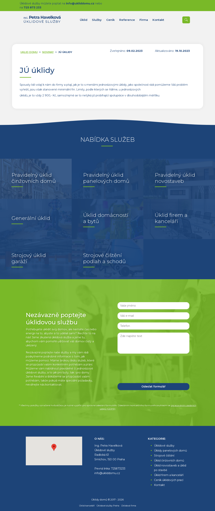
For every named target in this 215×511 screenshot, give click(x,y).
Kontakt (159, 485)
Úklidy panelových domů (170, 450)
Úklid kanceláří (87, 505)
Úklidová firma (128, 505)
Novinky (48, 52)
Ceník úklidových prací (168, 480)
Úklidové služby (164, 445)
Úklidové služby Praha (108, 505)
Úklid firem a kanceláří (168, 475)
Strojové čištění (164, 455)
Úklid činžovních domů (169, 460)
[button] (53, 447)
